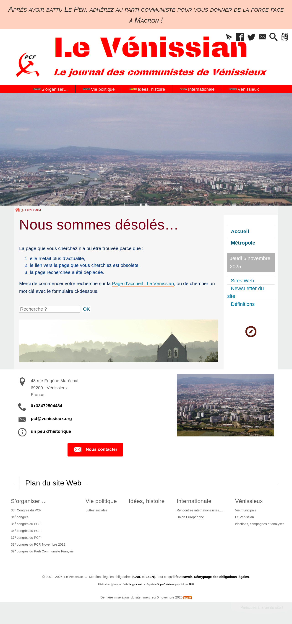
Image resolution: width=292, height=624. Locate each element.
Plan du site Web (53, 483)
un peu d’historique (51, 431)
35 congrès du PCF (26, 523)
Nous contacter (95, 449)
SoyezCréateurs (166, 584)
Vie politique (101, 501)
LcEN (150, 577)
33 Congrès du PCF (26, 510)
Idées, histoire (147, 501)
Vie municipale (245, 510)
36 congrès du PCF (26, 531)
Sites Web (242, 281)
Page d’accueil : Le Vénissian (143, 283)
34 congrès (20, 517)
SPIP (191, 584)
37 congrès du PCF (26, 537)
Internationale (194, 501)
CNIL (137, 577)
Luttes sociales (96, 510)
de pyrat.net (135, 584)
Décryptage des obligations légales (221, 577)
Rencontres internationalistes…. (200, 510)
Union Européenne (190, 517)
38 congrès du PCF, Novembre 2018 (38, 544)
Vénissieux (249, 501)
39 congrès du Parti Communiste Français (42, 551)
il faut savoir (182, 577)
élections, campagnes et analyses (259, 524)
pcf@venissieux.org (51, 418)
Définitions (243, 304)
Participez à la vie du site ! (261, 607)
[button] (229, 37)
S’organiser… (28, 501)
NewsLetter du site (245, 292)
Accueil (240, 231)
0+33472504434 (46, 405)
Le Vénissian (244, 517)
